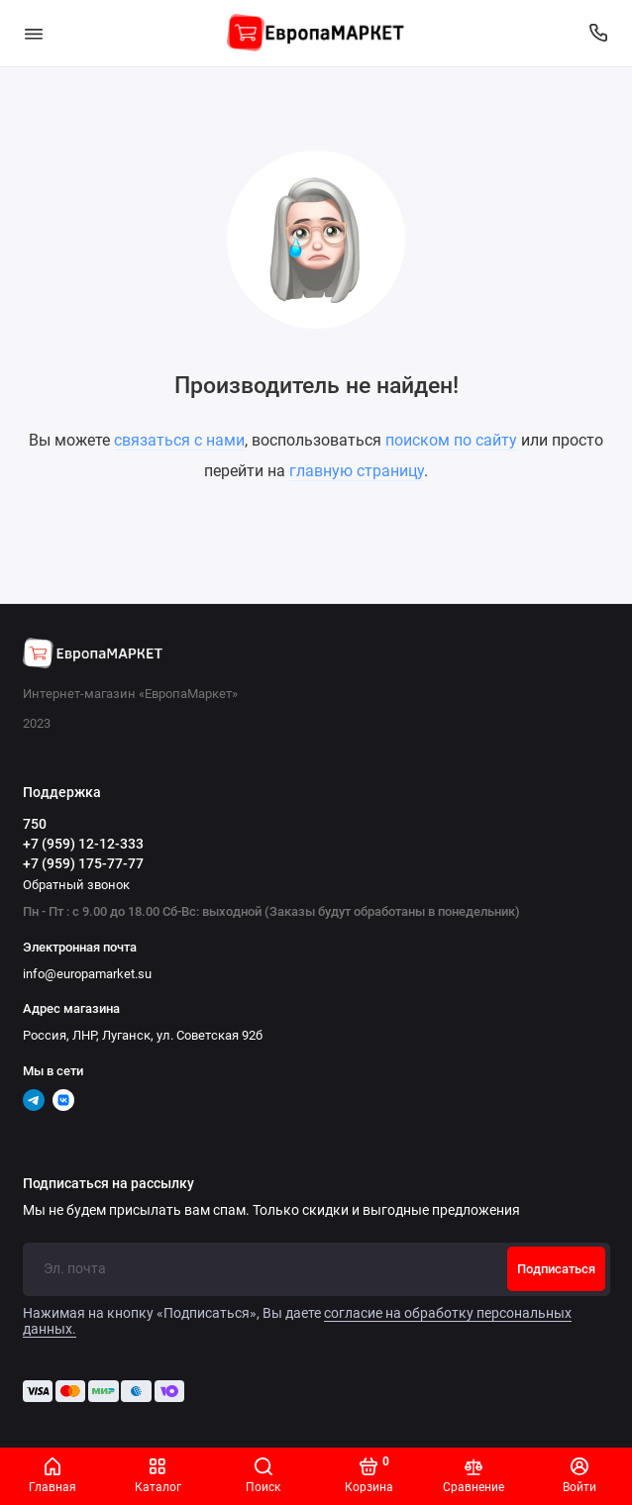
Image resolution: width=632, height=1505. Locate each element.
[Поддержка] (599, 33)
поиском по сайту (451, 440)
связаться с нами (179, 440)
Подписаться (556, 1268)
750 (35, 824)
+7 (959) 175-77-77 (83, 863)
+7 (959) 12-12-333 (83, 844)
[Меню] (33, 33)
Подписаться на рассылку (108, 1184)
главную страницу (356, 470)
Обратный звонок (76, 884)
